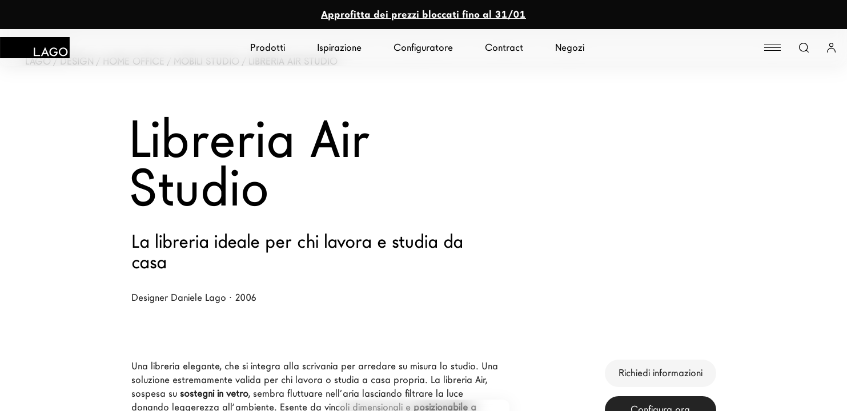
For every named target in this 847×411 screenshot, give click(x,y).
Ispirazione (339, 47)
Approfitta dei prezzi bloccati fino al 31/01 (423, 14)
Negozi (569, 47)
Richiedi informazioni (661, 373)
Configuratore (423, 47)
